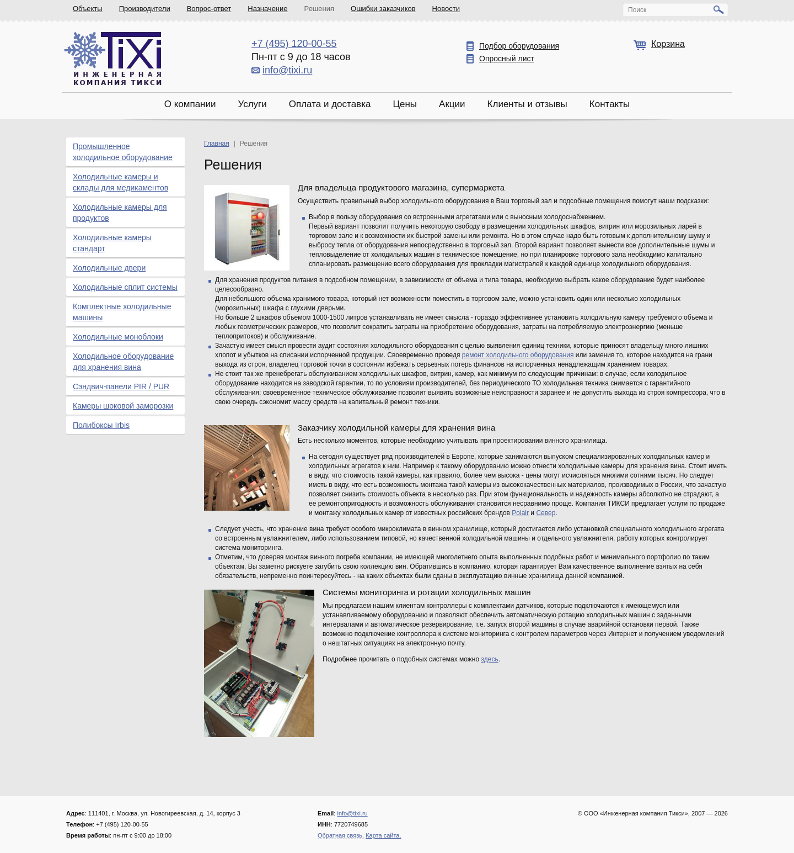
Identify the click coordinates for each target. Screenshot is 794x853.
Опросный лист (506, 58)
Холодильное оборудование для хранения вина (123, 362)
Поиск (637, 10)
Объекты (88, 8)
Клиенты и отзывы (527, 104)
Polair (520, 513)
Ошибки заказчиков (383, 8)
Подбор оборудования (519, 45)
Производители (144, 8)
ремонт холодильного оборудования (518, 355)
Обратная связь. (341, 835)
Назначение (267, 8)
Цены (405, 104)
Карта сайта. (383, 835)
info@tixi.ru (287, 70)
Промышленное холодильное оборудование (123, 152)
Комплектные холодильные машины (122, 312)
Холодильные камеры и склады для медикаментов (120, 182)
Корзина (668, 44)
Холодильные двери (109, 267)
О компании (190, 104)
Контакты (609, 104)
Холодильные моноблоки (118, 336)
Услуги (252, 104)
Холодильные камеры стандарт (112, 243)
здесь (489, 659)
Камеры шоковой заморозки (123, 405)
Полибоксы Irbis (101, 425)
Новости (446, 8)
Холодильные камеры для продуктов (120, 212)
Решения (319, 8)
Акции (452, 104)
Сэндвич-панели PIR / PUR (121, 386)
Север (545, 513)
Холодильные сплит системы (125, 287)
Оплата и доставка (330, 104)
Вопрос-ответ (209, 8)
